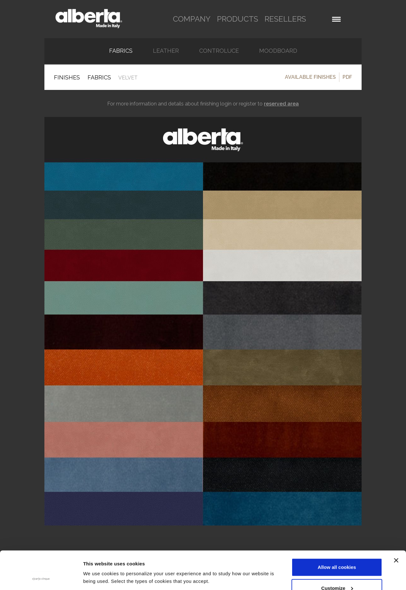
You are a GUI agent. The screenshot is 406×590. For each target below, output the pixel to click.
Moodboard (278, 51)
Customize (337, 552)
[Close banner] (396, 524)
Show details (98, 563)
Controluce (219, 51)
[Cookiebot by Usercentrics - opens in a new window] (41, 577)
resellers (285, 19)
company (192, 19)
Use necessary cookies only (337, 573)
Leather (166, 51)
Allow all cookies (337, 531)
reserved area (281, 104)
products (237, 19)
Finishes (67, 77)
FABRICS (121, 51)
